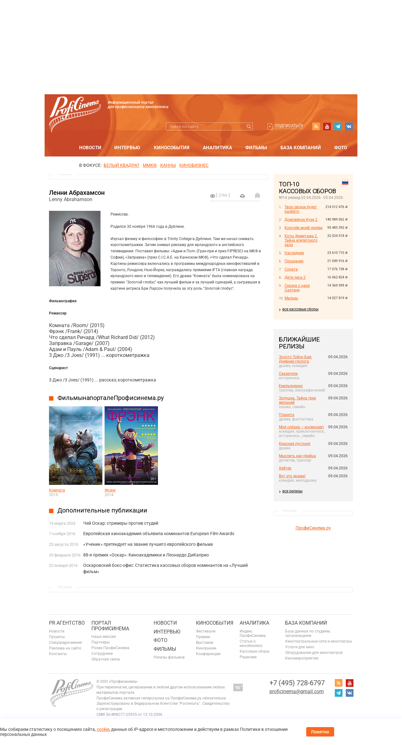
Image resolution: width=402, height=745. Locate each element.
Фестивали (205, 631)
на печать (242, 196)
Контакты (58, 654)
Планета (286, 415)
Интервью (127, 148)
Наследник (294, 253)
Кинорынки (206, 648)
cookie (103, 729)
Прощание (294, 261)
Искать (249, 126)
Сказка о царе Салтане (297, 287)
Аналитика (217, 148)
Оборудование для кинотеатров (314, 652)
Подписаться (289, 125)
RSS (316, 126)
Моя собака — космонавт (301, 427)
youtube (327, 126)
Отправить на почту (257, 195)
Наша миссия (103, 636)
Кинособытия (171, 148)
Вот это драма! (292, 476)
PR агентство (67, 623)
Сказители (288, 373)
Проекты (57, 637)
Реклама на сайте (65, 648)
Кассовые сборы (254, 651)
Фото (340, 148)
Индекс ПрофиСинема (253, 633)
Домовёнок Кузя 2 (301, 219)
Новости (90, 148)
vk (349, 126)
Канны (168, 165)
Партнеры (100, 642)
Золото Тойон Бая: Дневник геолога (295, 359)
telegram (338, 126)
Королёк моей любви (304, 228)
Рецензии (248, 657)
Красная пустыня (294, 443)
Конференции (208, 654)
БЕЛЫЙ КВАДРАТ (121, 165)
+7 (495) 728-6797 (297, 683)
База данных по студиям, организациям (307, 633)
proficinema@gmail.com (296, 691)
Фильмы (256, 148)
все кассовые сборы (300, 309)
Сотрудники (102, 653)
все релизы (292, 491)
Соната (291, 269)
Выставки (204, 642)
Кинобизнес (194, 165)
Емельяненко (291, 386)
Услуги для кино (299, 647)
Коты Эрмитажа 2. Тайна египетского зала (301, 240)
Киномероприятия (301, 658)
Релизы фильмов (169, 657)
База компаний (300, 148)
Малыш (291, 298)
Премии (203, 637)
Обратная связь (105, 659)
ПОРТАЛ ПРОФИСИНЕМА (110, 626)
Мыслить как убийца (297, 456)
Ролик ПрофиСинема (110, 648)
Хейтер (285, 468)
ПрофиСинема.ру (313, 527)
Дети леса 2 (295, 277)
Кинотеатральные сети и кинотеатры (318, 641)
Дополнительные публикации (102, 510)
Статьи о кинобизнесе (251, 643)
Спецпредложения (65, 642)
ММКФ (150, 165)
